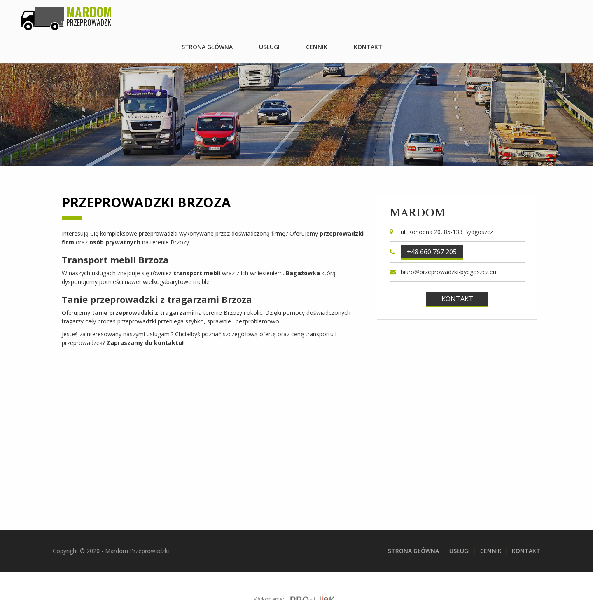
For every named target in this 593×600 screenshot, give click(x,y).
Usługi (452, 16)
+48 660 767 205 (432, 251)
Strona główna (390, 16)
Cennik (499, 16)
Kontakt (551, 16)
